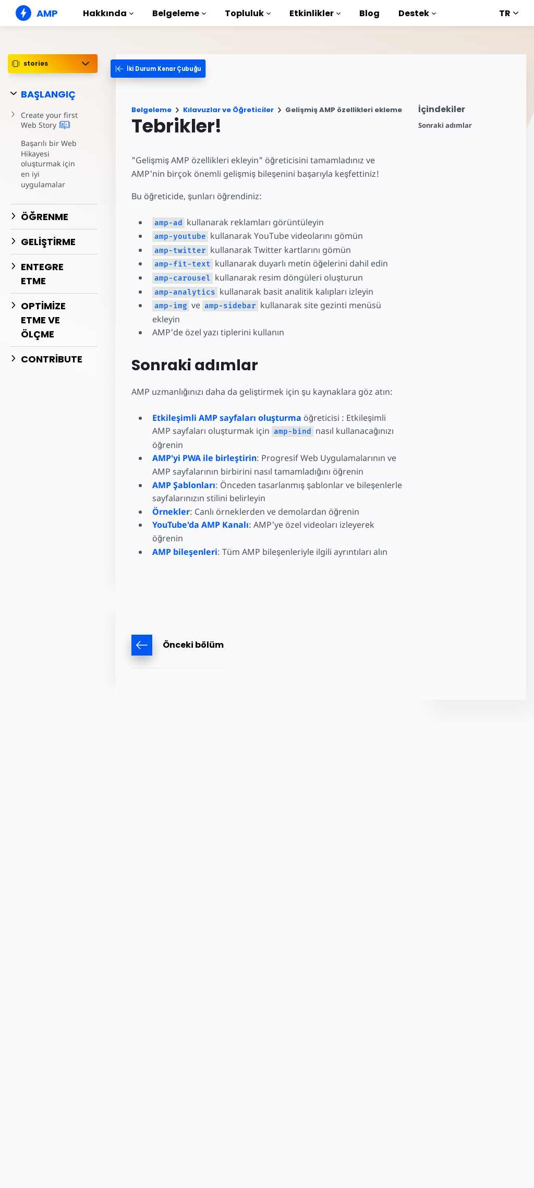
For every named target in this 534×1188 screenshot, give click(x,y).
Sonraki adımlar (445, 125)
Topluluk (248, 13)
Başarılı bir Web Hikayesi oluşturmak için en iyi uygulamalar (52, 158)
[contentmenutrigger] (467, 112)
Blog (369, 13)
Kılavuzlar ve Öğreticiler (228, 110)
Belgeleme (179, 13)
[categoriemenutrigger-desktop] (166, 68)
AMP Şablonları (183, 485)
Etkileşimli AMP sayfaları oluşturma (226, 417)
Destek (417, 13)
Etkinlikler (315, 13)
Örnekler (171, 511)
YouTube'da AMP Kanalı (200, 524)
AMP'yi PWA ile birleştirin (204, 458)
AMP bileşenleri (184, 551)
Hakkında (108, 13)
